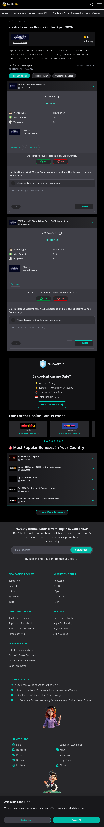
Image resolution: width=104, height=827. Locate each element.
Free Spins (32, 147)
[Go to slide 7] (60, 441)
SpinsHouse (15, 596)
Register (28, 183)
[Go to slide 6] (57, 441)
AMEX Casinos (60, 633)
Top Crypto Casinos (19, 618)
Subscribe (81, 550)
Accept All (76, 820)
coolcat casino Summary (14, 13)
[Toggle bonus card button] (93, 86)
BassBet (13, 586)
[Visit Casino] (10, 4)
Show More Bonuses (52, 512)
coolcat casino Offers (39, 13)
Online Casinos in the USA (22, 660)
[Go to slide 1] (44, 441)
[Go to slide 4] (52, 441)
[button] (52, 103)
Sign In (38, 183)
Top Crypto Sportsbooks (21, 623)
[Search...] (92, 4)
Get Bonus (51, 103)
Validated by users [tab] (64, 75)
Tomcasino (14, 580)
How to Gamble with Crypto (23, 628)
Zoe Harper (26, 65)
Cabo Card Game (17, 665)
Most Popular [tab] (41, 75)
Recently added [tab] (19, 75)
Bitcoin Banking (17, 633)
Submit (83, 206)
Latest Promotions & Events (23, 650)
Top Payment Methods (65, 618)
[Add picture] (69, 206)
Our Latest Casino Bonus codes (68, 13)
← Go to (17, 21)
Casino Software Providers (22, 655)
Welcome (15, 284)
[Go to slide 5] (54, 441)
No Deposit (16, 147)
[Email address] (40, 550)
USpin (12, 591)
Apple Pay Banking (62, 623)
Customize (27, 820)
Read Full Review (20, 43)
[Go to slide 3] (49, 441)
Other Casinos (93, 13)
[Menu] (99, 4)
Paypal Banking (61, 628)
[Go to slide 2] (47, 441)
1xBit (11, 601)
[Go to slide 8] (62, 441)
